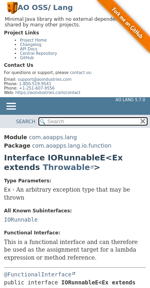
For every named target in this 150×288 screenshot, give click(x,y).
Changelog (31, 44)
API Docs (29, 49)
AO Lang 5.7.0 (130, 100)
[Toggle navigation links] (11, 106)
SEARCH (26, 121)
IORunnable (21, 219)
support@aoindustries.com (44, 79)
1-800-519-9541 (35, 84)
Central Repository (38, 53)
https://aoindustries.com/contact (47, 92)
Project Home (33, 40)
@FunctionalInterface (38, 274)
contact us (80, 72)
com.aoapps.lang (53, 137)
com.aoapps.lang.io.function (71, 145)
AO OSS (33, 7)
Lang (63, 7)
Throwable (66, 167)
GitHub (27, 58)
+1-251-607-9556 (37, 88)
